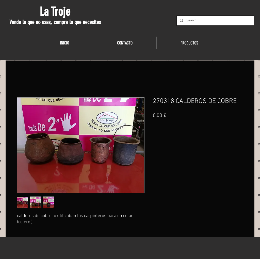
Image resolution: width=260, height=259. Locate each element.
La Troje (55, 12)
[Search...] (214, 20)
